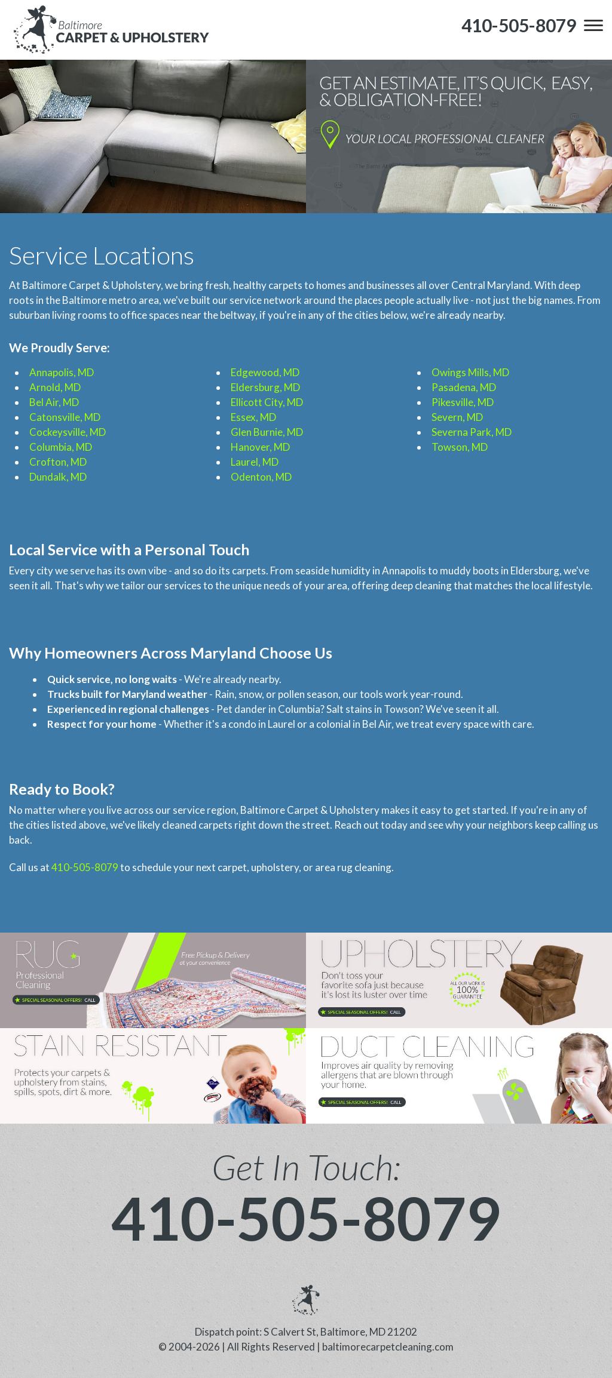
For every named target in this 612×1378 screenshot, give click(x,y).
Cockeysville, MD (67, 432)
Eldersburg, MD (265, 387)
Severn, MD (457, 417)
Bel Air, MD (54, 402)
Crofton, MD (58, 462)
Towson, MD (460, 447)
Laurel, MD (255, 462)
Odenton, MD (261, 476)
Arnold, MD (55, 387)
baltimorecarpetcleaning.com (388, 1346)
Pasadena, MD (464, 387)
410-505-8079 (84, 867)
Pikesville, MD (463, 402)
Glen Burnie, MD (267, 432)
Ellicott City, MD (267, 402)
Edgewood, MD (265, 372)
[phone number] (518, 25)
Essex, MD (253, 417)
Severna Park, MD (472, 432)
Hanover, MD (260, 447)
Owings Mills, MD (470, 372)
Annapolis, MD (61, 372)
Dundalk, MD (58, 476)
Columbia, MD (60, 447)
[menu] (593, 25)
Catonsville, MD (64, 417)
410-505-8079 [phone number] (306, 1217)
